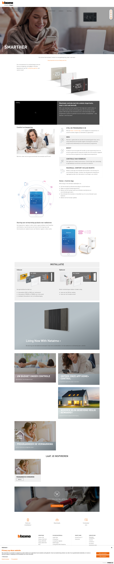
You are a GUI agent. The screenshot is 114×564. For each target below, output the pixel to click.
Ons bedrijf (91, 543)
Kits (39, 544)
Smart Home (5, 11)
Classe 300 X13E (42, 542)
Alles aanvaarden (103, 553)
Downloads (57, 521)
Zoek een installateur (57, 505)
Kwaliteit (91, 539)
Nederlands (5, 547)
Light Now (55, 537)
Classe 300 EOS (42, 541)
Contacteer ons (86, 522)
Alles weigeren (103, 556)
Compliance (91, 541)
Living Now (55, 539)
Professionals (39, 11)
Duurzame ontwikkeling (91, 538)
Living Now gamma (32, 68)
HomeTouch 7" (79, 537)
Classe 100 (41, 537)
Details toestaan (5, 559)
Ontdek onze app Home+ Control (75, 377)
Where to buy (51, 11)
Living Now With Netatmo (59, 544)
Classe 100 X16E (42, 539)
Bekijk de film (62, 60)
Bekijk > (20, 479)
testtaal (69, 11)
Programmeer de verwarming (35, 444)
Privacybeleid (14, 559)
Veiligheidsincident (93, 545)
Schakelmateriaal (17, 11)
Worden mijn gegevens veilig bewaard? (78, 411)
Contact (61, 11)
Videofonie (28, 11)
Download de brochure (53, 60)
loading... (18, 102)
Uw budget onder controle (33, 376)
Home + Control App (75, 130)
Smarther (77, 539)
